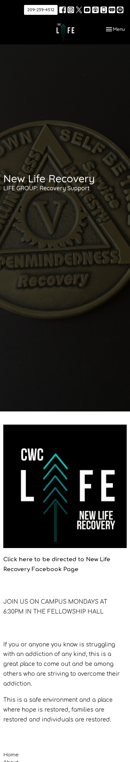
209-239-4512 (40, 9)
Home (11, 755)
